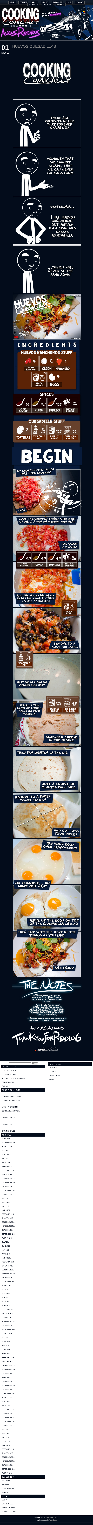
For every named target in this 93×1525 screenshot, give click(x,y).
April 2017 (6, 1302)
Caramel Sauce (8, 1118)
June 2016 (6, 1342)
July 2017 (5, 1290)
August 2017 (7, 1286)
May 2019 (5, 1206)
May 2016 (5, 1346)
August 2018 (7, 1238)
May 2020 (5, 1158)
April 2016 (6, 1350)
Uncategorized (8, 1488)
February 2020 (8, 1170)
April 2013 (6, 1405)
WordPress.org (9, 1512)
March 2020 (6, 1166)
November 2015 (8, 1369)
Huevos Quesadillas (34, 46)
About (45, 2)
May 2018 (5, 1250)
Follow (80, 2)
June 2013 (6, 1401)
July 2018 (5, 1242)
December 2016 (8, 1318)
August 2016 (7, 1334)
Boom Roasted (8, 1082)
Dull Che (6, 1086)
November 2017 (8, 1274)
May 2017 (5, 1298)
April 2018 (6, 1254)
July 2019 (5, 1198)
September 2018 (8, 1234)
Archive (23, 2)
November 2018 (8, 1226)
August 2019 (7, 1194)
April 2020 (6, 1162)
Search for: (5, 1064)
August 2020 (7, 1146)
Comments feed (8, 1508)
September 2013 (8, 1393)
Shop (34, 2)
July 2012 (5, 1429)
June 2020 (6, 1154)
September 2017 (8, 1282)
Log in (4, 1500)
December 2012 (8, 1413)
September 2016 (8, 1330)
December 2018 (8, 1222)
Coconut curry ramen (12, 1096)
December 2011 (8, 1457)
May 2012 (5, 1437)
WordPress (53, 1520)
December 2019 (8, 1178)
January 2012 (7, 1453)
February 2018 (8, 1262)
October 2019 (7, 1186)
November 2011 (8, 1461)
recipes (5, 1484)
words (5, 1492)
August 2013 (7, 1397)
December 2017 (8, 1270)
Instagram (33, 4)
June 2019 (6, 1202)
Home (12, 2)
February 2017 (8, 1310)
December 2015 (8, 1365)
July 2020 (5, 1150)
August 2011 (7, 1473)
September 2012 (8, 1421)
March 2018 (6, 1258)
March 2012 (6, 1445)
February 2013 (8, 1409)
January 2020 (7, 1174)
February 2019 (8, 1214)
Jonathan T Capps (52, 1518)
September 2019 (8, 1190)
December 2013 (8, 1381)
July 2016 (5, 1338)
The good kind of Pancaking (14, 1078)
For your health (9, 1070)
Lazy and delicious (10, 1074)
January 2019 (7, 1218)
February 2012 (8, 1449)
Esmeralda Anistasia (11, 1100)
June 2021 (6, 1138)
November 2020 (8, 1142)
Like (69, 2)
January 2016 (7, 1361)
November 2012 (8, 1417)
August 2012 (7, 1425)
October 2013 (7, 1389)
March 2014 (6, 1377)
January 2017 (7, 1314)
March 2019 (6, 1210)
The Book (47, 4)
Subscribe (57, 2)
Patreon (60, 4)
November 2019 (8, 1182)
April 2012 (6, 1441)
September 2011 (8, 1469)
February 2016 (8, 1357)
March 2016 (6, 1353)
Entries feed (7, 1504)
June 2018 (6, 1246)
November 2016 (8, 1322)
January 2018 (7, 1266)
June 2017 (6, 1294)
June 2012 (6, 1433)
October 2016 (7, 1326)
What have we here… (11, 1107)
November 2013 (8, 1385)
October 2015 (7, 1373)
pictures (6, 1480)
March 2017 (6, 1306)
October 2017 (7, 1278)
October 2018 (7, 1230)
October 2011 (7, 1465)
